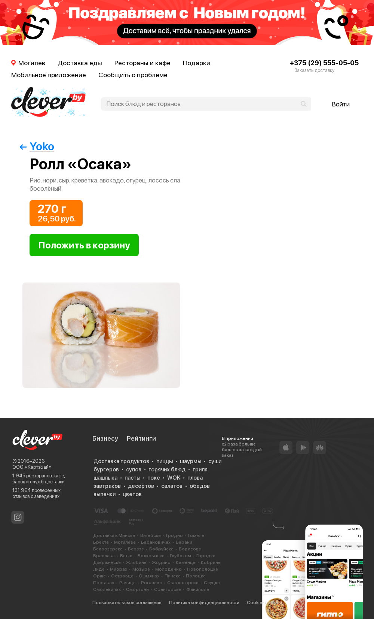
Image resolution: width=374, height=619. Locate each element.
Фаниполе (197, 589)
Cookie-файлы (263, 602)
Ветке (126, 555)
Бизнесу (105, 438)
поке (153, 477)
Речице (127, 582)
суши (214, 461)
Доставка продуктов (121, 461)
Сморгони (137, 589)
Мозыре (141, 569)
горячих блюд (167, 469)
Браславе (104, 555)
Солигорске (167, 589)
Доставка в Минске (114, 535)
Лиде (99, 569)
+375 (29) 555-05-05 (324, 63)
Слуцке (212, 582)
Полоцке (196, 576)
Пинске (173, 576)
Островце (122, 576)
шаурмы (190, 461)
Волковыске (151, 555)
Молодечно (168, 569)
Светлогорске (183, 582)
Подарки (196, 63)
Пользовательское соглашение (127, 602)
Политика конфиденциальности (204, 602)
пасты (132, 477)
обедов (200, 486)
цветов (132, 494)
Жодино (161, 562)
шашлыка (105, 477)
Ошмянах (149, 576)
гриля (200, 469)
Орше (99, 576)
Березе (136, 549)
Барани (184, 542)
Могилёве (125, 542)
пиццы (164, 461)
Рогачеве (151, 582)
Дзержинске (107, 562)
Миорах (118, 569)
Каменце (186, 562)
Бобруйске (161, 549)
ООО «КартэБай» (32, 467)
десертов (141, 486)
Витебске (150, 535)
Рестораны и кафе (142, 63)
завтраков (107, 486)
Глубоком (180, 555)
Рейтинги (141, 438)
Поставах (103, 582)
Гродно (174, 535)
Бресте (101, 542)
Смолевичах (107, 589)
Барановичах (156, 542)
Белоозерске (108, 549)
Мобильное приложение (48, 75)
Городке (205, 555)
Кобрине (211, 562)
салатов (172, 486)
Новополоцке (202, 569)
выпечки (105, 494)
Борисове (190, 549)
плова (195, 477)
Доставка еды (80, 63)
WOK (173, 477)
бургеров (106, 469)
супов (133, 469)
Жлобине (136, 562)
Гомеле (196, 535)
